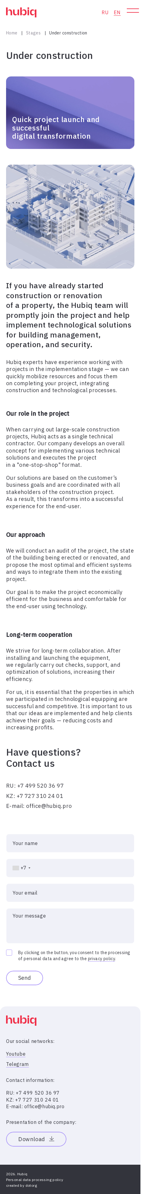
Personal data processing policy (34, 1179)
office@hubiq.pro (49, 805)
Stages (33, 33)
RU (105, 12)
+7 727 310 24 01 (40, 795)
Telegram (17, 1064)
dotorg (31, 1185)
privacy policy (101, 958)
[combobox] (19, 868)
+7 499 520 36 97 (40, 785)
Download (36, 1139)
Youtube (15, 1054)
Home (12, 33)
